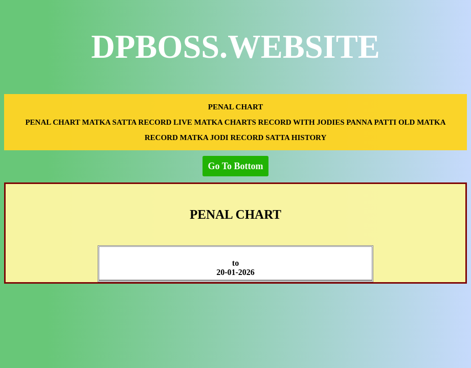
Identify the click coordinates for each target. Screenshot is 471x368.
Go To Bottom (235, 166)
